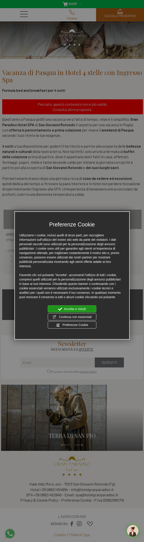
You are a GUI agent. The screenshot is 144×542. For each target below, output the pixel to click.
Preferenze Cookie (72, 325)
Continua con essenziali (72, 317)
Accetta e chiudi (72, 309)
